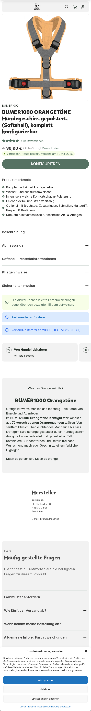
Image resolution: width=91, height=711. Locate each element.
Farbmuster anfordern (28, 317)
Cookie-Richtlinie (28, 706)
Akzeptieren (45, 680)
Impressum (65, 706)
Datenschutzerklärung (48, 706)
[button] (86, 651)
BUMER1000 (10, 105)
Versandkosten (50, 148)
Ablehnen (45, 689)
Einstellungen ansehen (45, 698)
